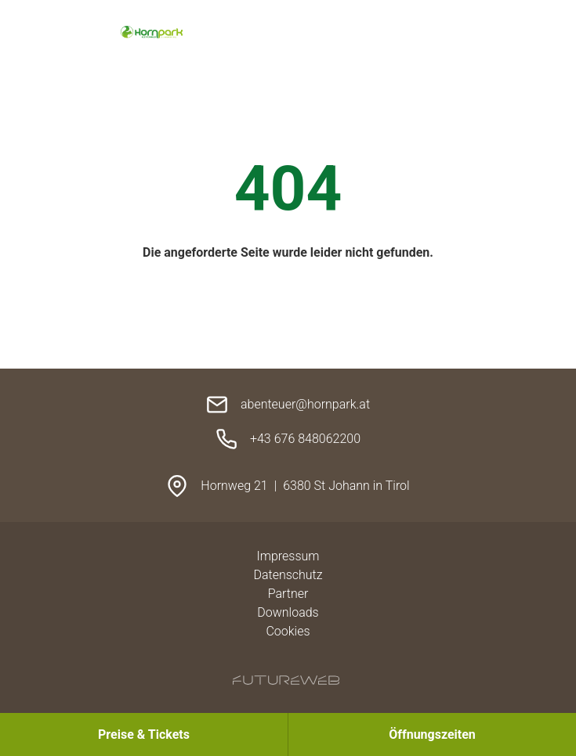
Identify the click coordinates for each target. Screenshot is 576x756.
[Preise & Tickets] (144, 734)
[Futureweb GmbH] (286, 680)
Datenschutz (287, 574)
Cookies (288, 631)
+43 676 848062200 (305, 438)
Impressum (287, 556)
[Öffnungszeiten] (432, 734)
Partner (288, 593)
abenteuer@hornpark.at (305, 404)
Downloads (287, 612)
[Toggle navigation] (472, 33)
